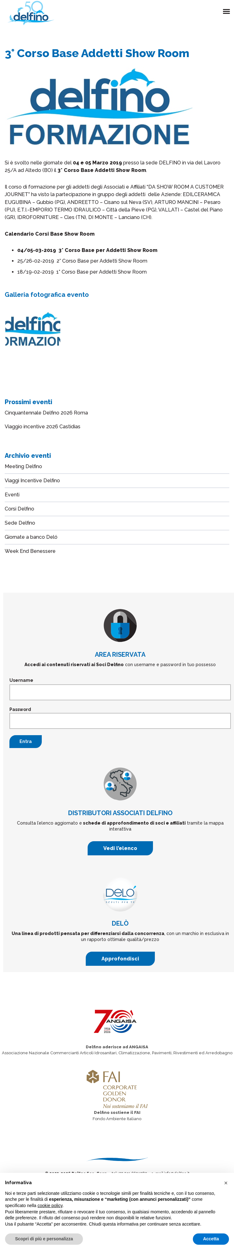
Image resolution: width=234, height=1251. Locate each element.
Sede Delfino (20, 523)
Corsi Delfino (19, 509)
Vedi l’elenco (120, 848)
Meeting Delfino (23, 466)
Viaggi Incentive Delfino (32, 481)
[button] (226, 1183)
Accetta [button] (211, 1238)
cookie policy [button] (50, 1205)
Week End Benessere (30, 551)
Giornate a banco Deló (31, 537)
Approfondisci (120, 959)
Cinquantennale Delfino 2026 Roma (46, 413)
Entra (25, 741)
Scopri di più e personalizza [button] (44, 1238)
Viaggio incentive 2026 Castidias (42, 427)
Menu (227, 8)
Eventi (12, 495)
